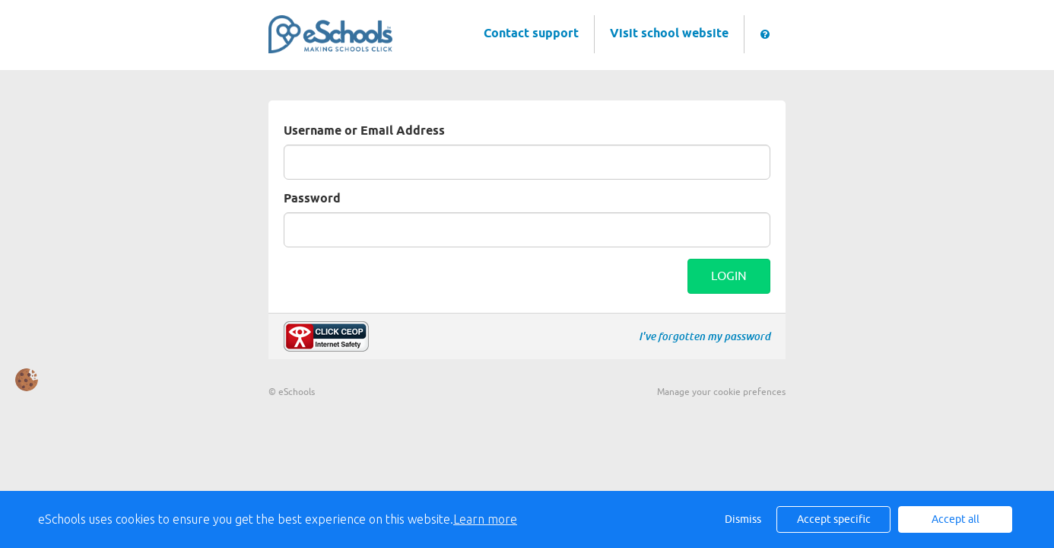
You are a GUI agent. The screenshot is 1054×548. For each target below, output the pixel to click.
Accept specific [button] (834, 519)
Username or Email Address (364, 131)
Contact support (531, 34)
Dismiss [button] (743, 519)
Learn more (485, 519)
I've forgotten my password (704, 336)
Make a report (326, 336)
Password (312, 199)
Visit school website (669, 34)
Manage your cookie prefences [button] (721, 392)
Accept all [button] (955, 519)
